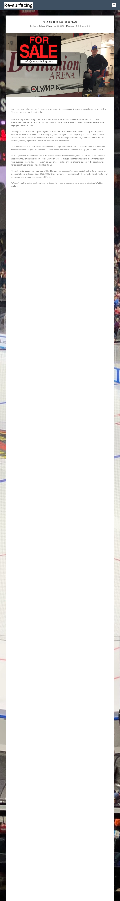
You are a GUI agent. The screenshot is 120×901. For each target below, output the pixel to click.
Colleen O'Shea (45, 26)
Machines (70, 26)
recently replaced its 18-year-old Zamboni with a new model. (44, 140)
